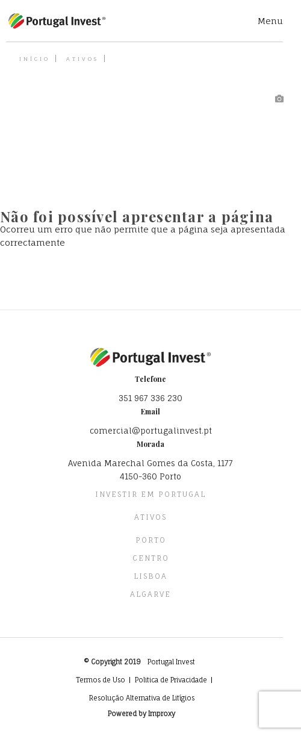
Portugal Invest (171, 662)
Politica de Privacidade (171, 680)
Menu (270, 21)
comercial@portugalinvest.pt (151, 430)
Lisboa (150, 576)
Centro (150, 558)
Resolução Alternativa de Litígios (141, 698)
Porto (150, 539)
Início (34, 58)
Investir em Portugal (150, 494)
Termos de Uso (100, 680)
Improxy (161, 713)
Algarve (150, 594)
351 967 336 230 (150, 398)
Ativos (82, 58)
